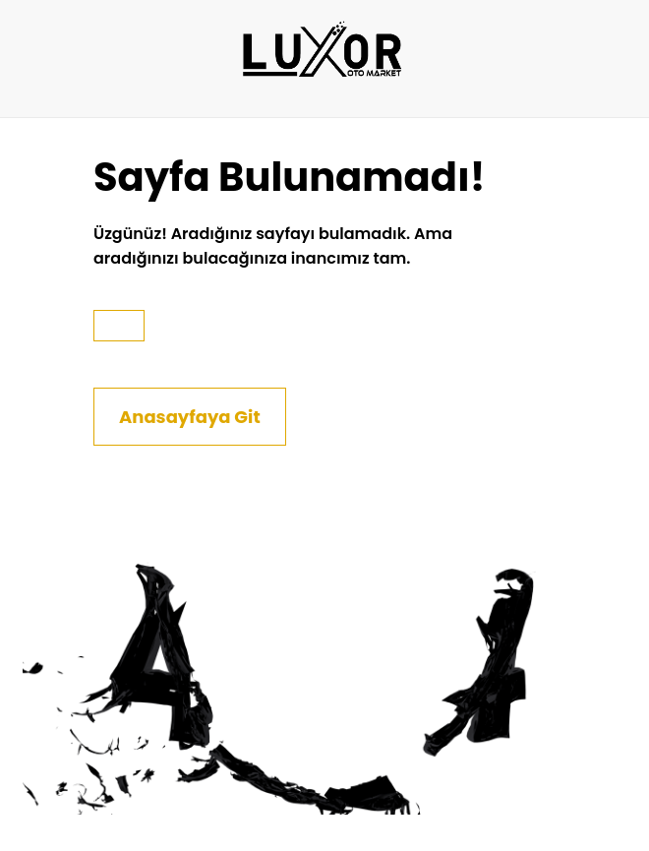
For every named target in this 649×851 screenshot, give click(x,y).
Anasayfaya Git (190, 416)
